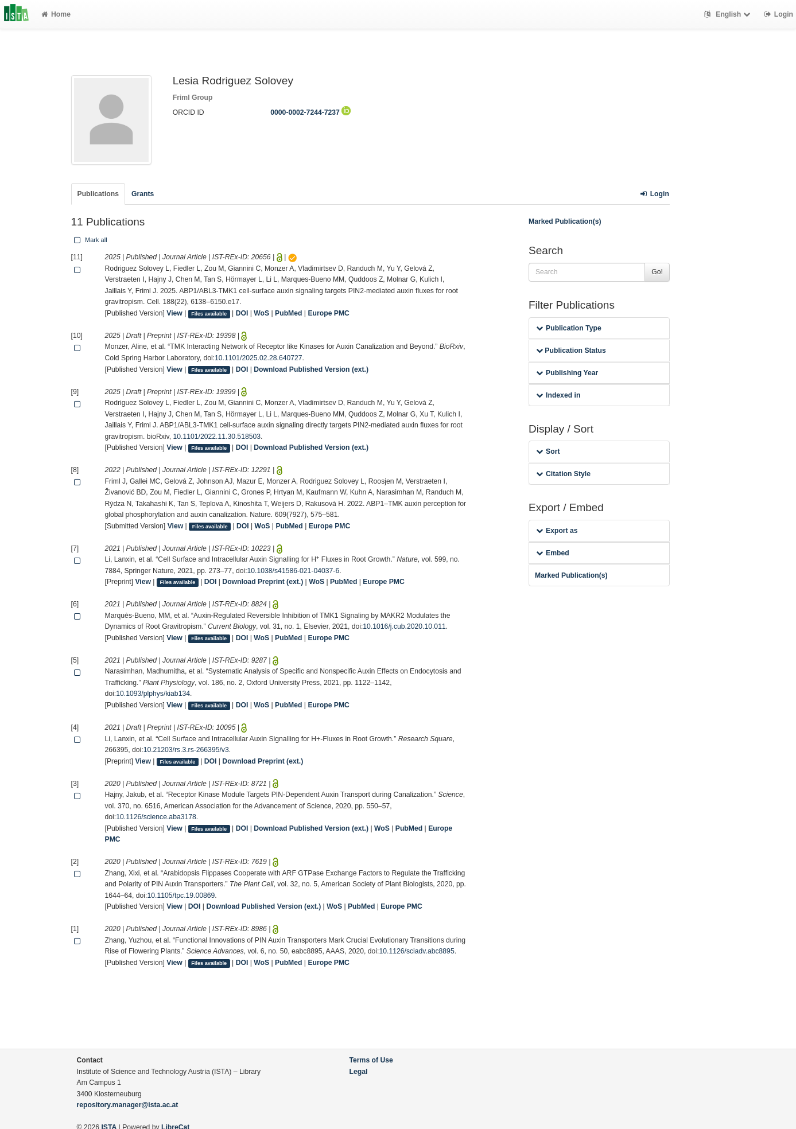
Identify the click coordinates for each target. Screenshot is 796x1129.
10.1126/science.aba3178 (156, 817)
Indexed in (558, 395)
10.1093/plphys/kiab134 (153, 694)
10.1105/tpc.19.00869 (181, 895)
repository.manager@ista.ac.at (127, 1105)
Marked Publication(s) (565, 221)
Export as (557, 531)
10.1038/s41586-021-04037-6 (293, 571)
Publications (98, 194)
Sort (548, 451)
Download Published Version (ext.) (311, 369)
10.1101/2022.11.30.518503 (217, 437)
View (174, 313)
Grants (142, 194)
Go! (657, 272)
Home (56, 14)
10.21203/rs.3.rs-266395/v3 (186, 750)
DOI (242, 313)
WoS (261, 313)
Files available (209, 314)
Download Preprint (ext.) (262, 582)
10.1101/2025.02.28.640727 (258, 358)
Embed (552, 553)
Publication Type (568, 328)
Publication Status (571, 351)
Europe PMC (328, 313)
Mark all (89, 239)
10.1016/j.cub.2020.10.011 (404, 626)
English (728, 14)
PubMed (288, 313)
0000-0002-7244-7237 (310, 112)
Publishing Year (567, 373)
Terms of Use (371, 1060)
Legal (359, 1072)
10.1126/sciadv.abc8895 (416, 951)
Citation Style (563, 474)
